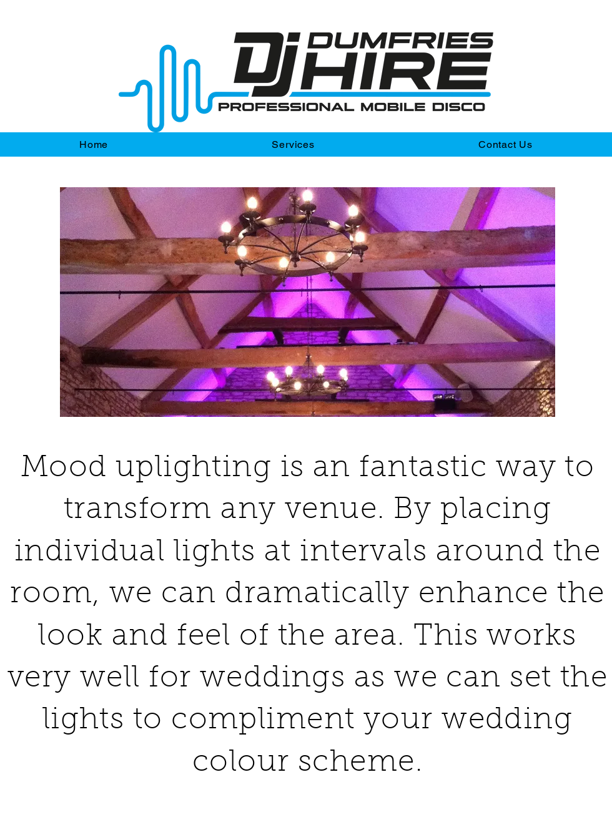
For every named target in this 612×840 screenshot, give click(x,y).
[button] (307, 302)
